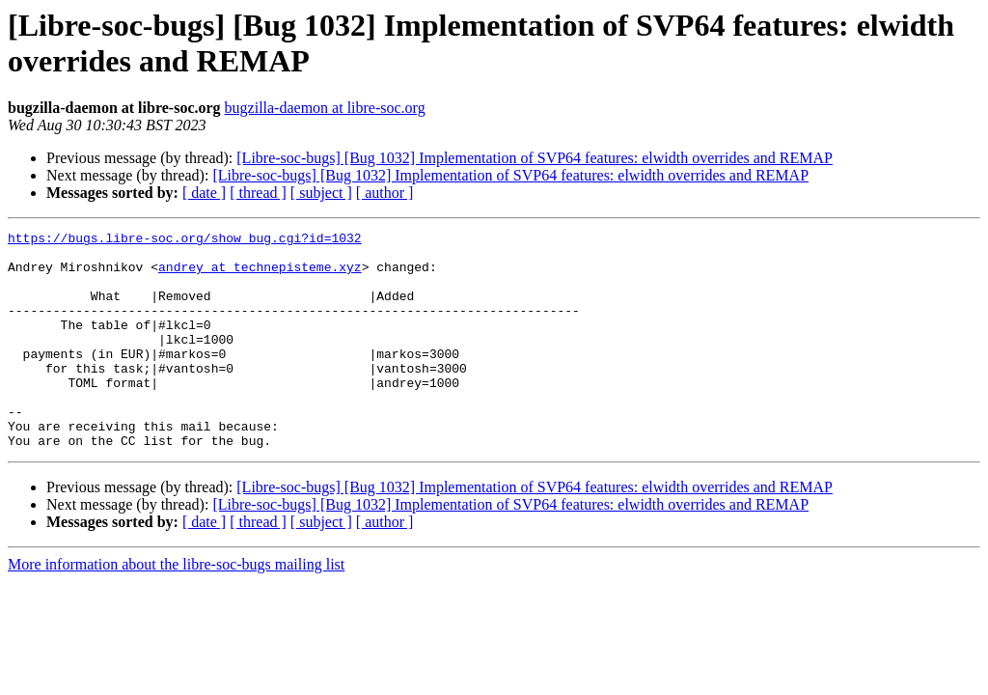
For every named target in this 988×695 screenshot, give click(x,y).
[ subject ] (321, 192)
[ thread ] (258, 192)
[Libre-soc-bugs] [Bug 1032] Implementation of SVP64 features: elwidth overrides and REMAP (534, 158)
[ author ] (385, 192)
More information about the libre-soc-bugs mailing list (176, 607)
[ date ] (204, 192)
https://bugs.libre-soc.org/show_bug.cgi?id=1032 (185, 240)
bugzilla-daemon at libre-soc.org (325, 107)
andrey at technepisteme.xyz (260, 275)
